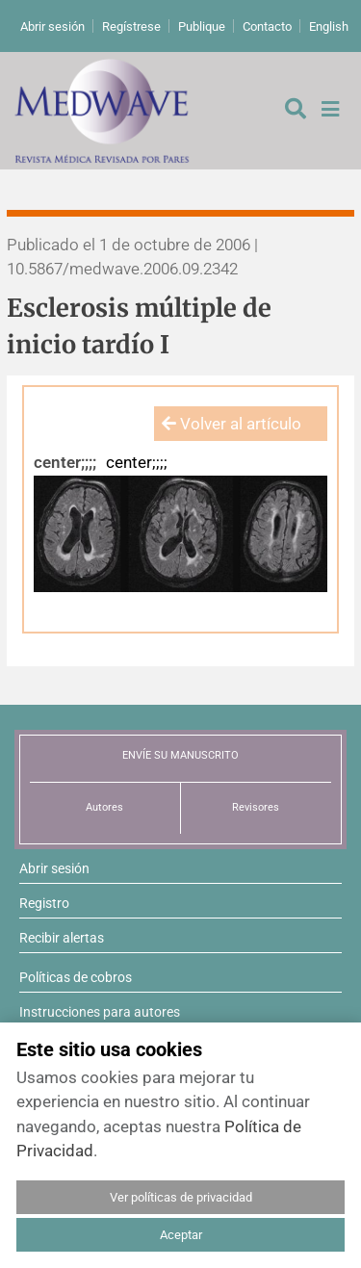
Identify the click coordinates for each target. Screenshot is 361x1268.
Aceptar (181, 1235)
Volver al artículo (231, 423)
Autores (104, 807)
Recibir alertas (61, 937)
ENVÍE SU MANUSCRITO (180, 755)
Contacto (267, 26)
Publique (201, 26)
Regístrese (131, 26)
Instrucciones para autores (99, 1012)
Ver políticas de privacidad (181, 1197)
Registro (44, 903)
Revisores (255, 807)
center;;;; (65, 462)
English (328, 26)
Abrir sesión (52, 26)
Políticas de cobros (75, 977)
